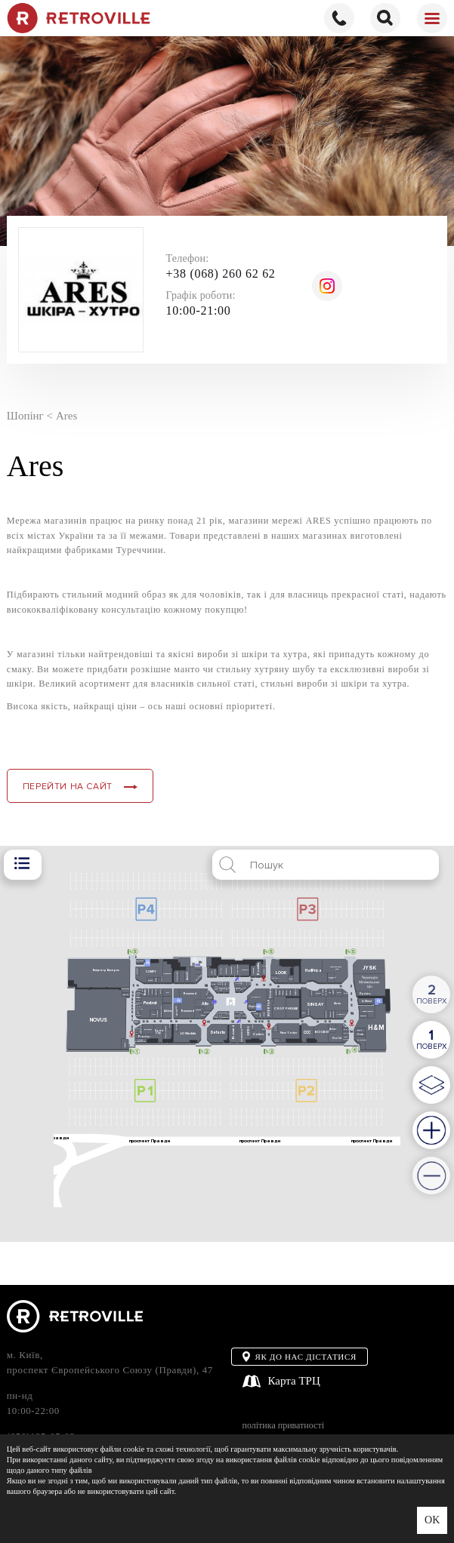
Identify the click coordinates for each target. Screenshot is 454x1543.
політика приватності (283, 1426)
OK (432, 1520)
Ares (66, 416)
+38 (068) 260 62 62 (221, 273)
